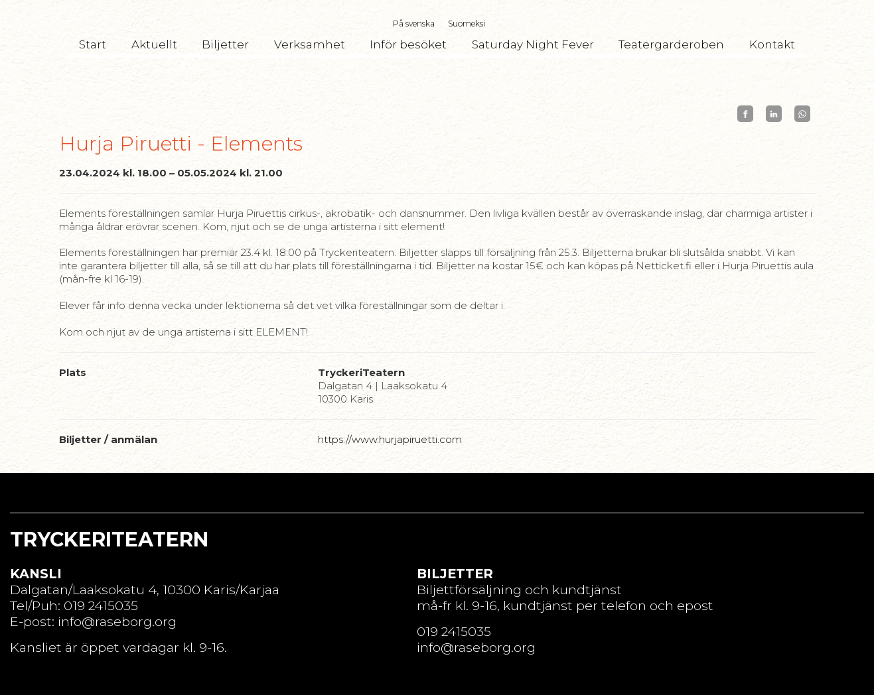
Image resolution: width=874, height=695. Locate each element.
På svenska (414, 24)
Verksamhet (309, 44)
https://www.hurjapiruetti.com (390, 439)
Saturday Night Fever (533, 44)
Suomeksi (466, 24)
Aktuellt (154, 44)
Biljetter (225, 44)
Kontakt (772, 44)
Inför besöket (408, 44)
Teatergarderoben (671, 44)
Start (92, 44)
